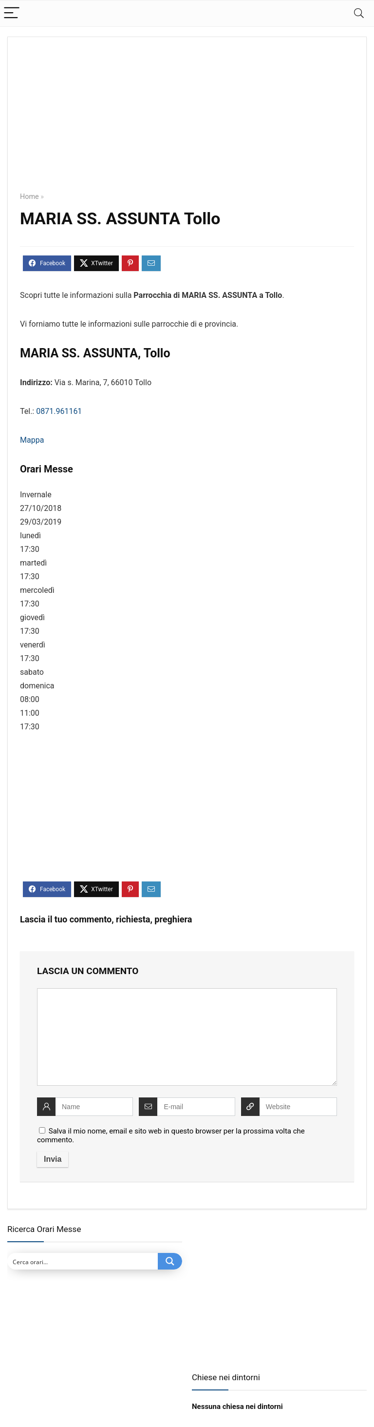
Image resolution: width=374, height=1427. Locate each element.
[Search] (359, 13)
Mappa (32, 440)
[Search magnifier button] (170, 1261)
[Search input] (83, 1261)
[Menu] (11, 13)
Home (29, 197)
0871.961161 (59, 411)
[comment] (187, 1037)
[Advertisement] (187, 121)
